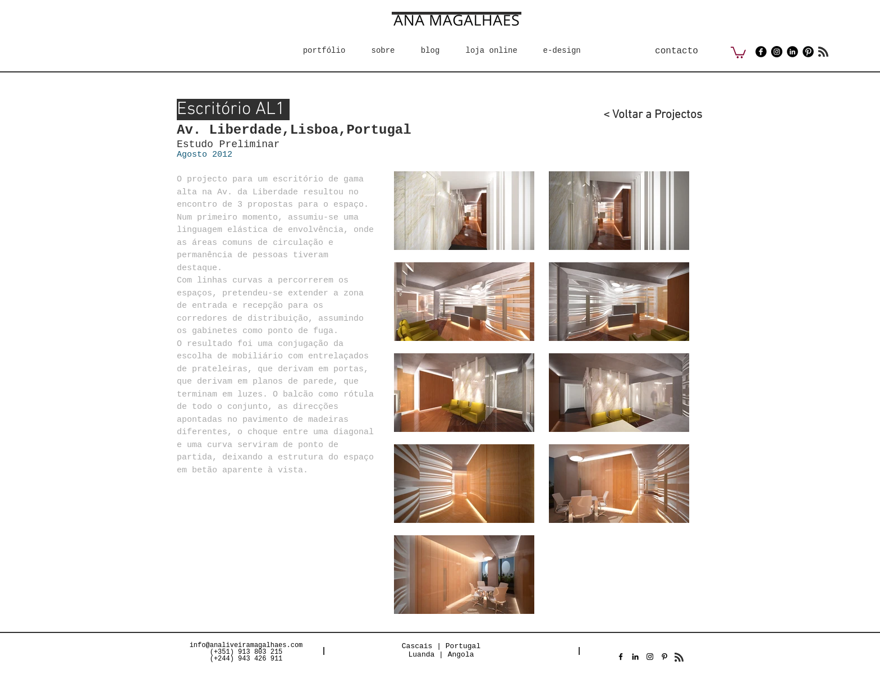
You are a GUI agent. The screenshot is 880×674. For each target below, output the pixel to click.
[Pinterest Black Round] (808, 51)
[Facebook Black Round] (761, 51)
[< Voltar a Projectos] (644, 115)
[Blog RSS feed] (823, 52)
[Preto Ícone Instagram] (649, 656)
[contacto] (676, 51)
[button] (738, 51)
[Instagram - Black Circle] (776, 51)
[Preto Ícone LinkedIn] (635, 656)
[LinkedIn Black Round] (792, 51)
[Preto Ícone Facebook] (620, 656)
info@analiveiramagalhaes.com (246, 645)
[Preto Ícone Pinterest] (664, 656)
